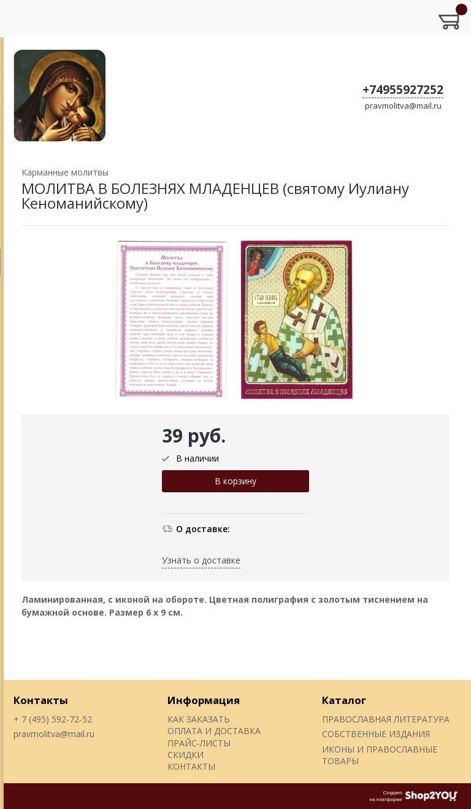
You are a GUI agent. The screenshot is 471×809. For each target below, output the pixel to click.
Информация (203, 700)
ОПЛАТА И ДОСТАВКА (214, 731)
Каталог (344, 700)
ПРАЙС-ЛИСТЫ (199, 743)
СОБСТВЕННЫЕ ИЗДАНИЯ (376, 734)
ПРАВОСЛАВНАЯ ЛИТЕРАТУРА (386, 719)
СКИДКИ (185, 755)
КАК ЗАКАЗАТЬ (198, 719)
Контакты (40, 700)
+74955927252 (402, 90)
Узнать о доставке (201, 560)
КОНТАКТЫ (191, 766)
